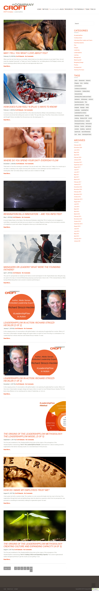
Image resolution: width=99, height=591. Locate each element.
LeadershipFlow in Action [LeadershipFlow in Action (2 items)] (80, 112)
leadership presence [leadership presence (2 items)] (79, 115)
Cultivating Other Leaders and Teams (83, 40)
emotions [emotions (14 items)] (91, 99)
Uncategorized (77, 67)
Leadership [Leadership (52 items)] (77, 110)
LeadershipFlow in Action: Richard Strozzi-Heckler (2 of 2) (29, 324)
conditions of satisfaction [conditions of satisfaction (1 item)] (80, 88)
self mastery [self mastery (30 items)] (88, 126)
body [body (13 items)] (81, 83)
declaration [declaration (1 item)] (77, 99)
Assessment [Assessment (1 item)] (82, 80)
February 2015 (77, 216)
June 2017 (76, 172)
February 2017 (77, 182)
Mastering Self (77, 60)
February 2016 (77, 191)
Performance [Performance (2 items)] (89, 123)
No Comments (29, 56)
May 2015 (76, 209)
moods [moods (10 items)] (90, 118)
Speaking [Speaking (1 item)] (82, 129)
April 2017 (76, 177)
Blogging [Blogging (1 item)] (77, 83)
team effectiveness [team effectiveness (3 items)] (86, 131)
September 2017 (78, 164)
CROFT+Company (8, 12)
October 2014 (77, 221)
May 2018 (76, 152)
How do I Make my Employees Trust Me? (26, 490)
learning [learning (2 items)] (87, 115)
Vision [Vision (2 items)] (79, 134)
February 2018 (77, 157)
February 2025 (77, 145)
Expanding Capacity (79, 42)
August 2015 (77, 201)
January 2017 (77, 184)
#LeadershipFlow (78, 35)
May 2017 (76, 174)
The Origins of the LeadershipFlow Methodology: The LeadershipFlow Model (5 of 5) (33, 435)
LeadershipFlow (78, 52)
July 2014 (76, 228)
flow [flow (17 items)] (86, 102)
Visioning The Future (79, 69)
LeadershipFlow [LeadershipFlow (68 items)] (84, 110)
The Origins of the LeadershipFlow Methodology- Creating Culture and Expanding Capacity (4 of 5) (33, 545)
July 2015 (76, 204)
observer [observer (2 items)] (88, 121)
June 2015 (76, 206)
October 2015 (77, 196)
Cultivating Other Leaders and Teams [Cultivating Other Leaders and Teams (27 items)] (83, 96)
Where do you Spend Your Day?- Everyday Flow (31, 160)
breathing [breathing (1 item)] (86, 83)
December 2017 (78, 162)
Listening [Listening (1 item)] (77, 118)
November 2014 (78, 219)
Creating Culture (78, 37)
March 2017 (77, 179)
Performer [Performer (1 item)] (77, 126)
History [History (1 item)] (87, 104)
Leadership (77, 50)
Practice (76, 65)
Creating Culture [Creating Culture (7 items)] (86, 91)
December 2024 (78, 147)
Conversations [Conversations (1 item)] (78, 91)
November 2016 (78, 189)
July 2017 (76, 169)
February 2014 (77, 238)
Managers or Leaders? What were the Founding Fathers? (32, 268)
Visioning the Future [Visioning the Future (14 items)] (86, 134)
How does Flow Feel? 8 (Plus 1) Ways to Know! (30, 106)
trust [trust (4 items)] (76, 134)
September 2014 (78, 223)
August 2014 (77, 226)
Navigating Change (78, 62)
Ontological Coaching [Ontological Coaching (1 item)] (79, 123)
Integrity (76, 47)
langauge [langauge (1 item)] (77, 107)
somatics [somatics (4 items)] (77, 129)
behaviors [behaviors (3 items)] (88, 80)
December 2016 (78, 187)
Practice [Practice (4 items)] (82, 126)
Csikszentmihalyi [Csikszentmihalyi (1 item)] (78, 94)
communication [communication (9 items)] (78, 85)
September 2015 (78, 199)
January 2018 (77, 159)
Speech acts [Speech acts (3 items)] (77, 131)
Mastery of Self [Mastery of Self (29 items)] (83, 118)
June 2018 (76, 150)
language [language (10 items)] (82, 107)
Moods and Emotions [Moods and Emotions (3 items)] (79, 121)
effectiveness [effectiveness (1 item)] (84, 99)
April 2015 (76, 211)
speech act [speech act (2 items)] (88, 129)
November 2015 (78, 194)
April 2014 (76, 236)
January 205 (77, 241)
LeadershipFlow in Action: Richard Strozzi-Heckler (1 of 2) (29, 379)
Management (77, 57)
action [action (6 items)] (76, 80)
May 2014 (76, 233)
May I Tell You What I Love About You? (26, 53)
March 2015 (77, 214)
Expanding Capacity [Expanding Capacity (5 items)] (79, 102)
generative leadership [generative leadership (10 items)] (79, 104)
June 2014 (76, 231)
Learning (76, 55)
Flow (75, 45)
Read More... (7, 66)
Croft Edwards (20, 56)
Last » (31, 569)
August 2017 (77, 167)
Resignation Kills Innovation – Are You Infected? (33, 214)
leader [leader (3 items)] (87, 107)
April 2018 (76, 154)
